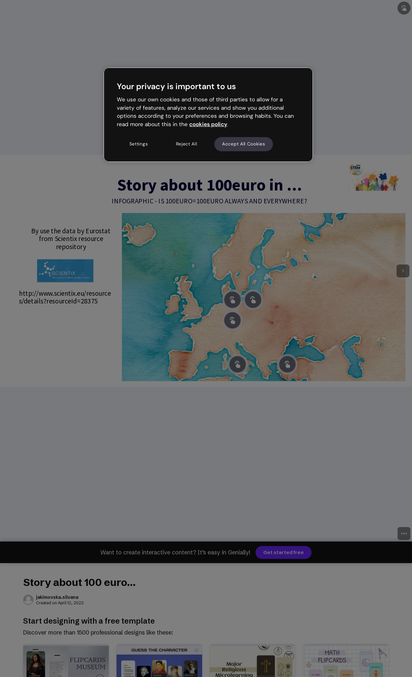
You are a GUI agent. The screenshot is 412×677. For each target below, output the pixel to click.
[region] (208, 115)
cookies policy (208, 124)
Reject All (186, 144)
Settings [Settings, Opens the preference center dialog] (138, 144)
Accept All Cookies (243, 144)
